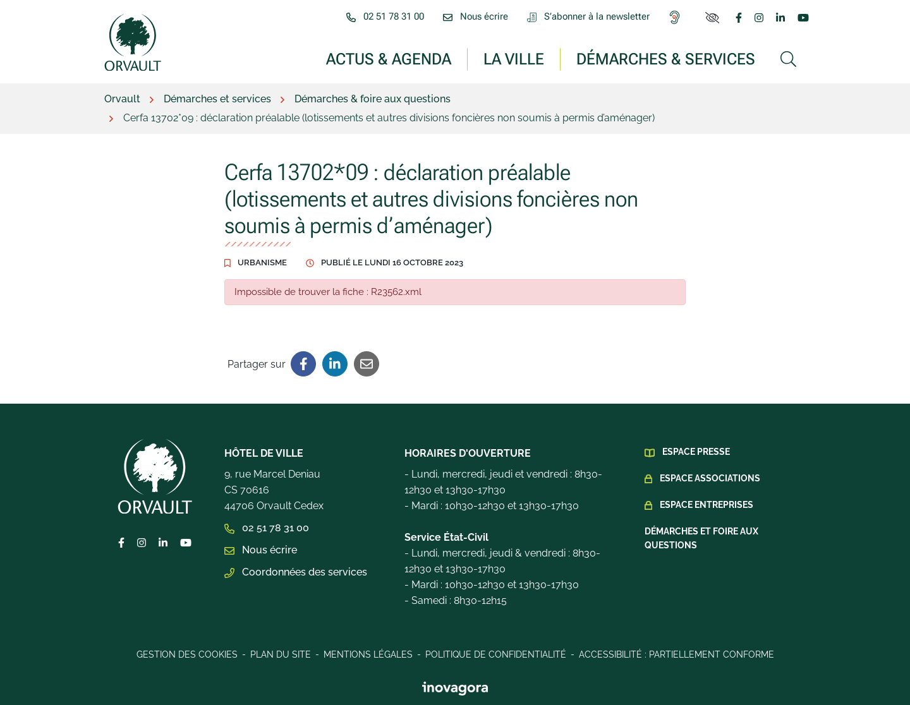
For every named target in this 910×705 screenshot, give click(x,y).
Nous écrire (260, 550)
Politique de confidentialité (495, 654)
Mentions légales (368, 654)
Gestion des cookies (187, 654)
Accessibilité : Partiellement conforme (676, 654)
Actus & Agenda (388, 58)
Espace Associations (710, 478)
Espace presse (696, 452)
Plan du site (280, 654)
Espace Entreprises (706, 505)
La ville (513, 58)
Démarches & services (665, 58)
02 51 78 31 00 (266, 528)
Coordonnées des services (295, 572)
